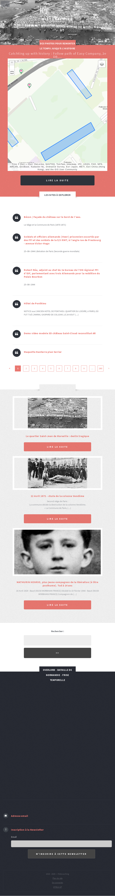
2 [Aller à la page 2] (26, 368)
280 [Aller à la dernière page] (100, 368)
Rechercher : (57, 631)
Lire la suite (57, 180)
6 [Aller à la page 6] (59, 368)
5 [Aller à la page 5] (50, 368)
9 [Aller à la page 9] (84, 368)
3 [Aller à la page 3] (34, 368)
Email (14, 836)
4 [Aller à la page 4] (42, 368)
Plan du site (57, 878)
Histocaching (57, 19)
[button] (21, 71)
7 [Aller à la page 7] (67, 368)
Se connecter (57, 882)
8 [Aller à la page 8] (75, 368)
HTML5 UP (57, 887)
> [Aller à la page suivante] (108, 368)
